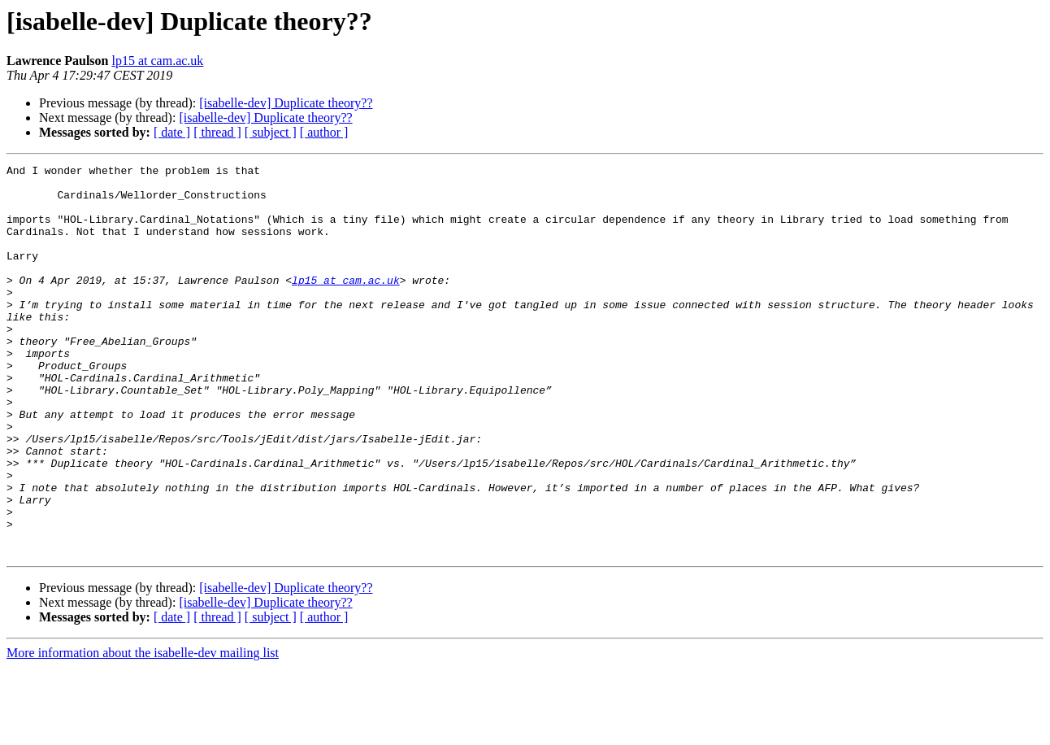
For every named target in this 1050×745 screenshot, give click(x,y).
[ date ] (172, 132)
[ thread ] (217, 132)
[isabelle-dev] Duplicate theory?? (285, 103)
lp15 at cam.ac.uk (157, 61)
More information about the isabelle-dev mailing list (143, 731)
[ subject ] (271, 132)
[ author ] (324, 132)
